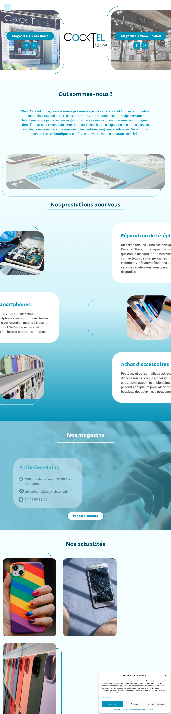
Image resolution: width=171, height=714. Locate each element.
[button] (165, 675)
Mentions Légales (76, 711)
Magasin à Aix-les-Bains (30, 36)
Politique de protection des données (127, 709)
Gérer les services (109, 697)
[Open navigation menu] (7, 7)
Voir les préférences (157, 704)
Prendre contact (85, 516)
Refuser (134, 704)
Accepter (112, 704)
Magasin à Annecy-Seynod (141, 36)
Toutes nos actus (85, 655)
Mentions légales (148, 709)
